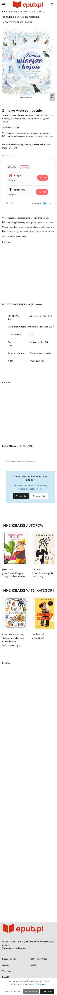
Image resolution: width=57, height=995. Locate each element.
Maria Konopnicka (35, 118)
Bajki (47, 342)
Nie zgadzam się (12, 991)
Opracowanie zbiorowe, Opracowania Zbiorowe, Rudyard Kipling (13, 638)
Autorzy (5, 964)
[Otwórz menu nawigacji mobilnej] (4, 4)
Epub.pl (6, 11)
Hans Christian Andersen (22, 115)
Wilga (16, 127)
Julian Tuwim (7, 569)
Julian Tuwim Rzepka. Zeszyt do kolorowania (13, 574)
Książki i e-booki (9, 958)
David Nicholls (38, 634)
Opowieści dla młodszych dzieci (21, 16)
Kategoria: (13, 315)
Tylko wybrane (31, 991)
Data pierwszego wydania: (22, 326)
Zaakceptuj (47, 991)
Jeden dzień (38, 638)
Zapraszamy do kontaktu (14, 948)
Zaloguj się (21, 496)
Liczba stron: (15, 334)
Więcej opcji (41, 984)
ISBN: (11, 360)
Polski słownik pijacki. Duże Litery (43, 574)
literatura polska (36, 342)
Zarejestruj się (39, 496)
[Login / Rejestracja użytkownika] (52, 4)
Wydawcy (6, 970)
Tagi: (10, 342)
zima (10, 345)
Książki (16, 11)
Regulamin (34, 964)
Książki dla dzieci (32, 11)
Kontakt (5, 976)
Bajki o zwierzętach (12, 645)
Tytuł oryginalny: (17, 353)
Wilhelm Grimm (17, 118)
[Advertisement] (28, 272)
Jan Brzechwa (41, 115)
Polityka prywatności (39, 958)
